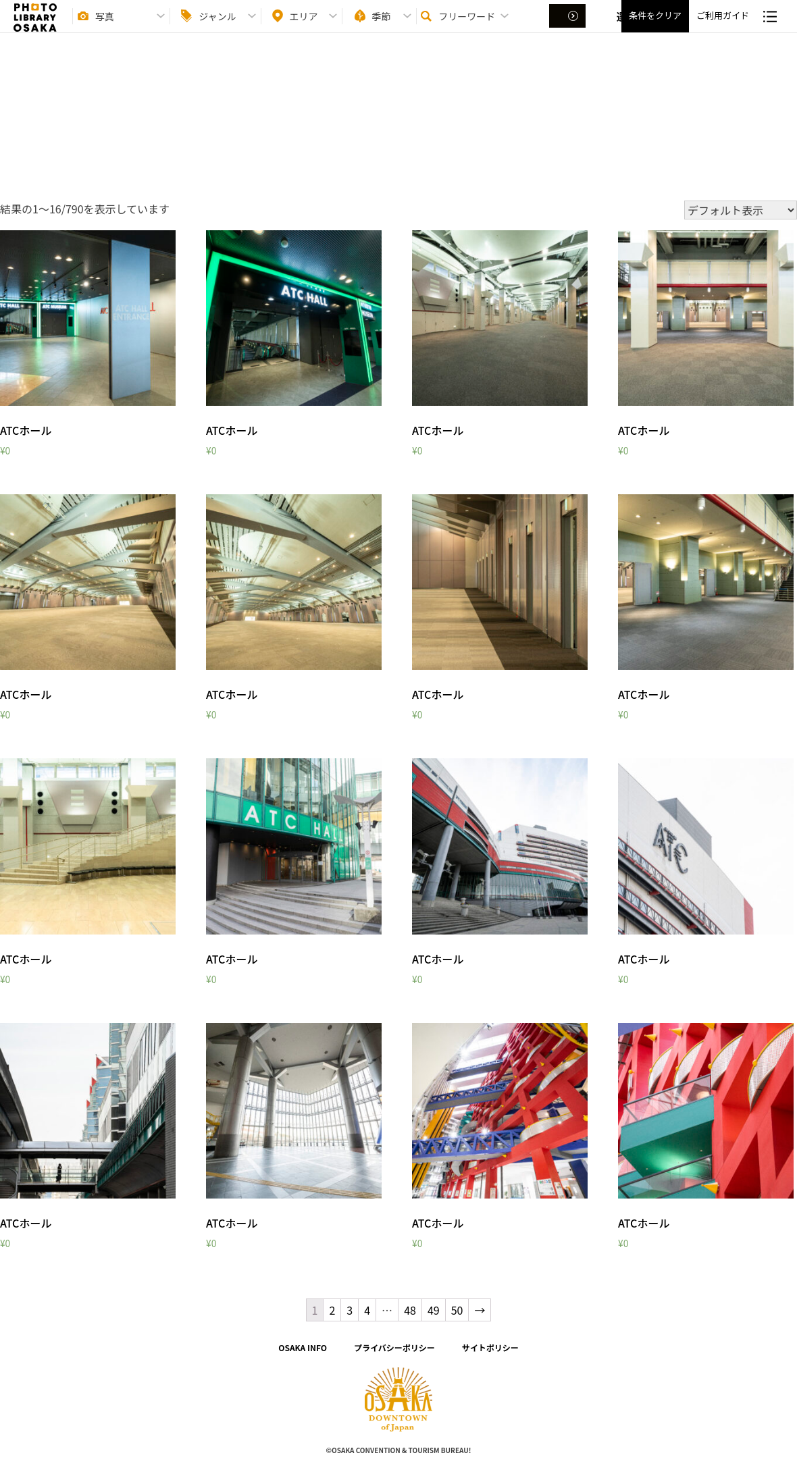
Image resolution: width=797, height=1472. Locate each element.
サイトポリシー (490, 1347)
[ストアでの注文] (740, 210)
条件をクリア (655, 27)
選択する (568, 28)
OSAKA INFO (302, 1347)
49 (434, 1310)
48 (410, 1310)
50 (457, 1310)
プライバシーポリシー (394, 1347)
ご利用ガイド (722, 27)
